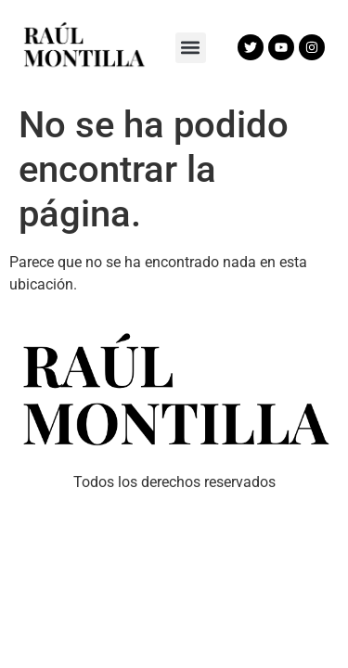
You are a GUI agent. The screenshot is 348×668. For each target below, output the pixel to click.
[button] (190, 47)
